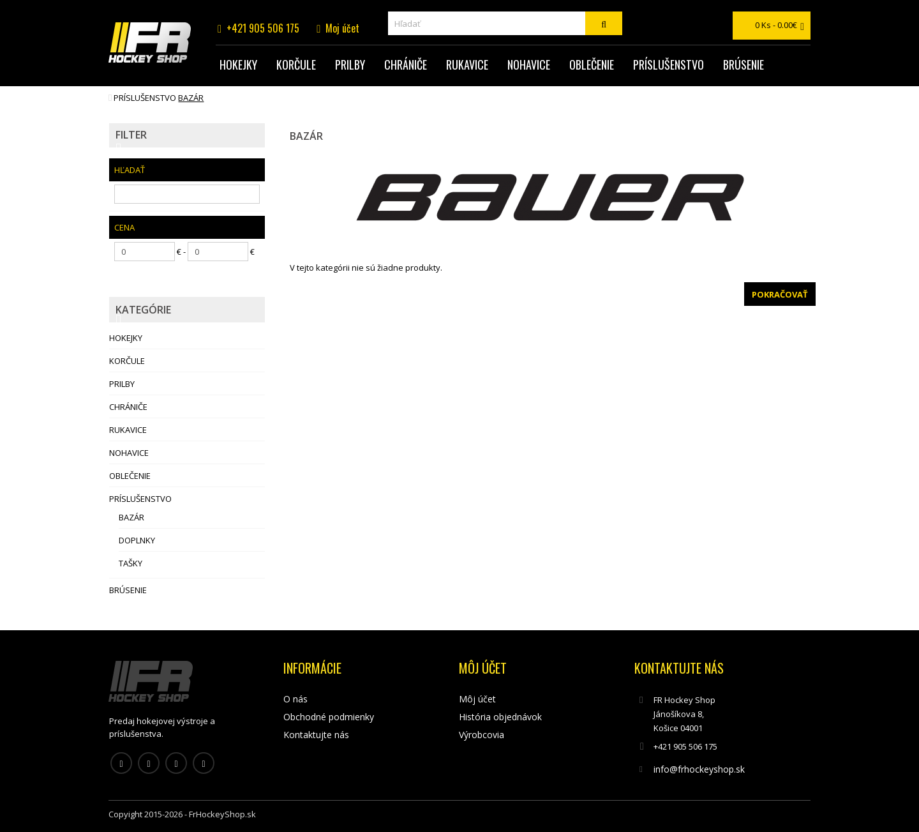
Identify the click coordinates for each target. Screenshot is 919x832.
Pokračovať (780, 294)
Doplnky (137, 540)
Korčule (296, 64)
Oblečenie (591, 64)
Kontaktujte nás (316, 735)
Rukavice (467, 64)
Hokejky (238, 64)
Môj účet (477, 699)
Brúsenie (743, 64)
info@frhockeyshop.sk (699, 769)
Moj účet (342, 28)
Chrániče (405, 64)
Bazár (191, 97)
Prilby (350, 64)
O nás (295, 699)
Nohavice (528, 64)
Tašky (130, 563)
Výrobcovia (481, 735)
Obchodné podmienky (328, 717)
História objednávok (500, 717)
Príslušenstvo (668, 64)
